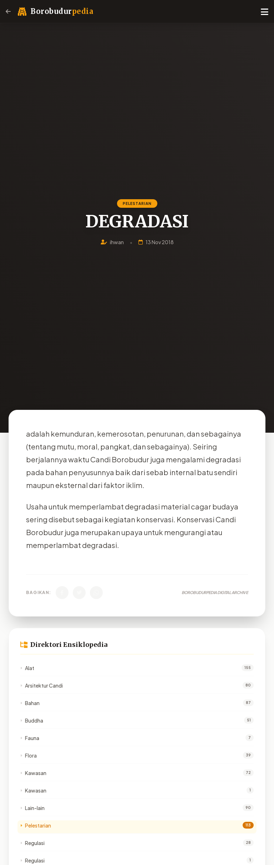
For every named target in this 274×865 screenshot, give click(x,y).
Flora (28, 755)
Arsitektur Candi (41, 685)
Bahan (30, 703)
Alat (27, 668)
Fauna (29, 738)
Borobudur (62, 11)
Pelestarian (35, 825)
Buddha (31, 720)
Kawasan (33, 773)
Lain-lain (32, 808)
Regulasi (32, 843)
